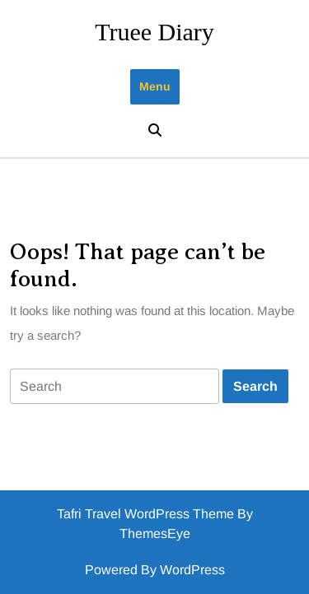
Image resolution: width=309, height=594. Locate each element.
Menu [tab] (155, 86)
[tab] (114, 386)
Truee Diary (154, 31)
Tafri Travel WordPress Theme (145, 514)
